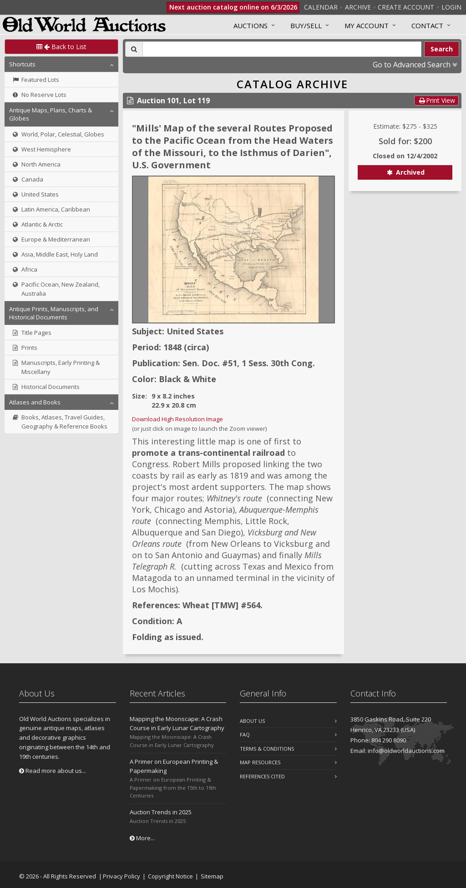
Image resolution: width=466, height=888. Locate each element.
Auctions (250, 25)
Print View (436, 100)
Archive (358, 7)
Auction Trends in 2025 (161, 812)
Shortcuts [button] (22, 64)
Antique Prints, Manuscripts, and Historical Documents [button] (53, 313)
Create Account (406, 7)
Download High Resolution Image (177, 419)
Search (442, 49)
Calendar (321, 7)
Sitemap (212, 876)
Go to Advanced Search (415, 65)
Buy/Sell (306, 25)
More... (142, 838)
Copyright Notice (170, 876)
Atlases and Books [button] (35, 402)
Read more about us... (52, 771)
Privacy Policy (121, 876)
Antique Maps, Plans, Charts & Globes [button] (50, 114)
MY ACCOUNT (366, 25)
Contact (427, 25)
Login (451, 7)
